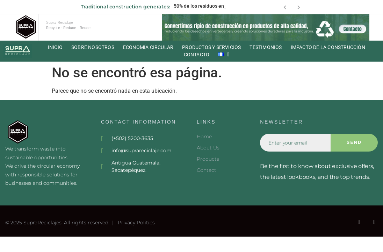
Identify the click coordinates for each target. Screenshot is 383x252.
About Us (208, 148)
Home (204, 136)
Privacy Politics (136, 222)
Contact (206, 170)
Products (208, 159)
